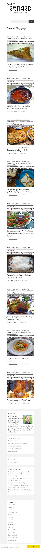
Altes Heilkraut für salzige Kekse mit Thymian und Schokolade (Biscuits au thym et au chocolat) (20, 474)
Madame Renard (13, 70)
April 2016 (10, 525)
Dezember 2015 (12, 535)
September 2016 (12, 512)
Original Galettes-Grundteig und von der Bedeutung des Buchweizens (20, 65)
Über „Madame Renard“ (15, 448)
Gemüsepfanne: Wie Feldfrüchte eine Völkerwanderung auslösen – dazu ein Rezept (20, 233)
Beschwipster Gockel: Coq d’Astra (19, 400)
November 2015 (12, 537)
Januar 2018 (11, 504)
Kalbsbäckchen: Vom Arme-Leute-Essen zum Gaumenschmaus (19, 107)
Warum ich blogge (13, 451)
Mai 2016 (10, 522)
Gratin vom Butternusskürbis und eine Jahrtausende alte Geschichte (20, 149)
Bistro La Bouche (13, 462)
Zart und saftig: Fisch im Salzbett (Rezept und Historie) (19, 276)
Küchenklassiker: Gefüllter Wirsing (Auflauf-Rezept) (19, 318)
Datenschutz (12, 441)
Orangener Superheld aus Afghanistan (19, 483)
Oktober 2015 (12, 540)
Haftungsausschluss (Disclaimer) (17, 443)
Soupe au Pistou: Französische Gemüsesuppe (17, 359)
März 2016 (11, 527)
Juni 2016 (10, 520)
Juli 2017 (10, 510)
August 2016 (11, 515)
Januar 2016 (11, 532)
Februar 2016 (12, 530)
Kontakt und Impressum (15, 446)
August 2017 (11, 507)
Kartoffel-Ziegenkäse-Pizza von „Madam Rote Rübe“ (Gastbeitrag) (19, 190)
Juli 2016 (10, 517)
